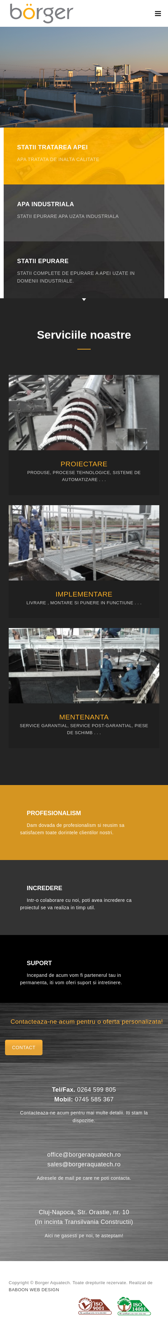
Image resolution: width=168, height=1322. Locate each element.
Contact (23, 1047)
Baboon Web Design (34, 1289)
